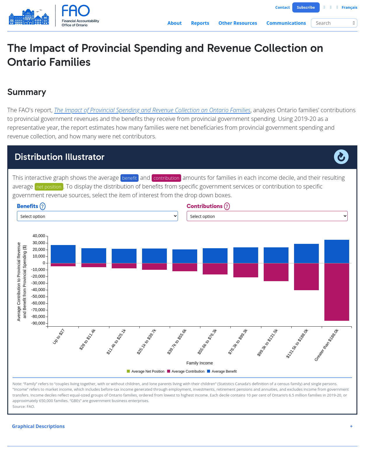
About (174, 23)
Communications (286, 23)
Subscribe (306, 7)
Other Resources (237, 23)
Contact (282, 7)
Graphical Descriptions (38, 426)
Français (349, 7)
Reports (200, 23)
